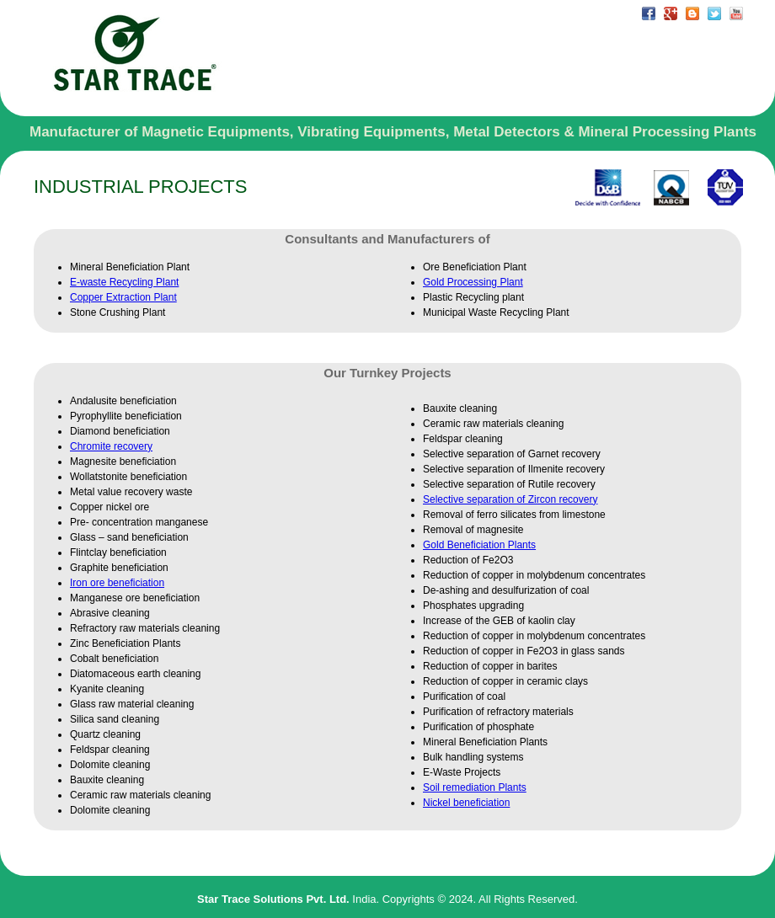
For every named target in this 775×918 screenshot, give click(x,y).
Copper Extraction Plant (123, 297)
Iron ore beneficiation (117, 583)
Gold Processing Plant (473, 282)
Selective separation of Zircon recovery (510, 499)
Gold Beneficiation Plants (479, 545)
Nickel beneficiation (466, 803)
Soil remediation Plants (474, 787)
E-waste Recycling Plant (124, 282)
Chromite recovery (111, 446)
